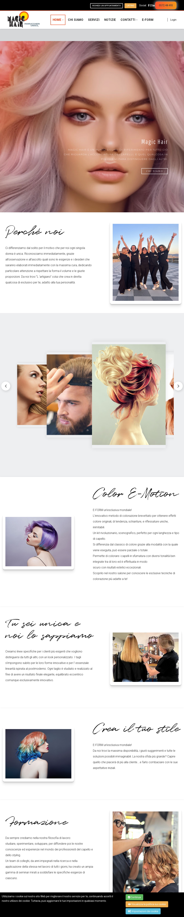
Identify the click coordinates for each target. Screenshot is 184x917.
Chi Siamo (154, 171)
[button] (178, 386)
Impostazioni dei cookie (143, 911)
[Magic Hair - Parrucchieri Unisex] (24, 19)
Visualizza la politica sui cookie (147, 904)
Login (173, 19)
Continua (134, 897)
